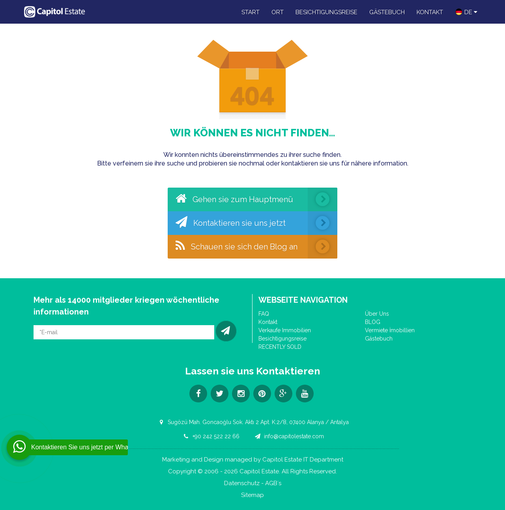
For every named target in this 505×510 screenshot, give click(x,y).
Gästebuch (387, 12)
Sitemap (252, 495)
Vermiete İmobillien (390, 330)
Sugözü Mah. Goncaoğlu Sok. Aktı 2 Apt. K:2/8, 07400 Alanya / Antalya (252, 422)
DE (466, 12)
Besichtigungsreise (326, 12)
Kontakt (430, 12)
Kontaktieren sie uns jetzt (256, 223)
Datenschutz (242, 483)
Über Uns (377, 314)
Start (250, 12)
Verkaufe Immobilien (284, 330)
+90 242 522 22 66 (210, 436)
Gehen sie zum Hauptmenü (256, 199)
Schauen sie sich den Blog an (256, 247)
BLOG (372, 322)
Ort (277, 12)
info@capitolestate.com (288, 436)
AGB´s (273, 483)
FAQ (263, 314)
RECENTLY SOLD (279, 347)
